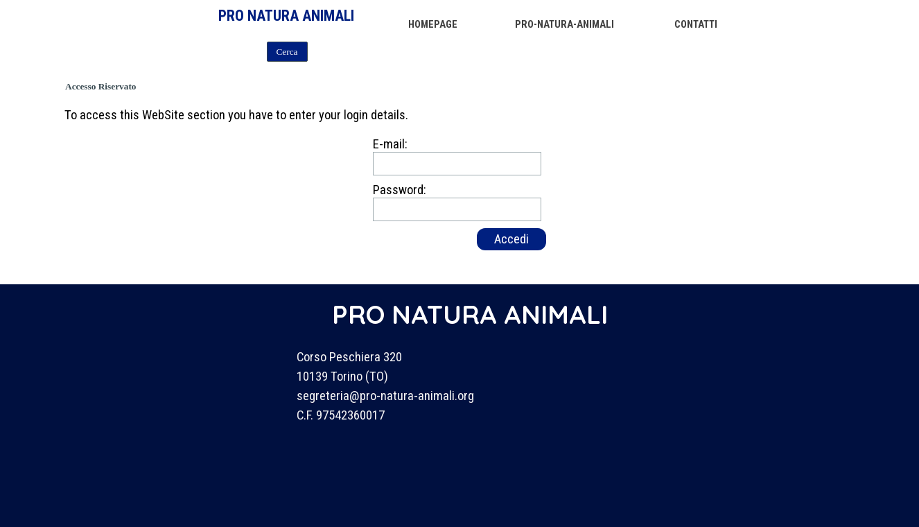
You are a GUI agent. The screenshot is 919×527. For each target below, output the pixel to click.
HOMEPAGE (432, 24)
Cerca (286, 51)
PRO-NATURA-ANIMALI (564, 24)
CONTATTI (695, 24)
